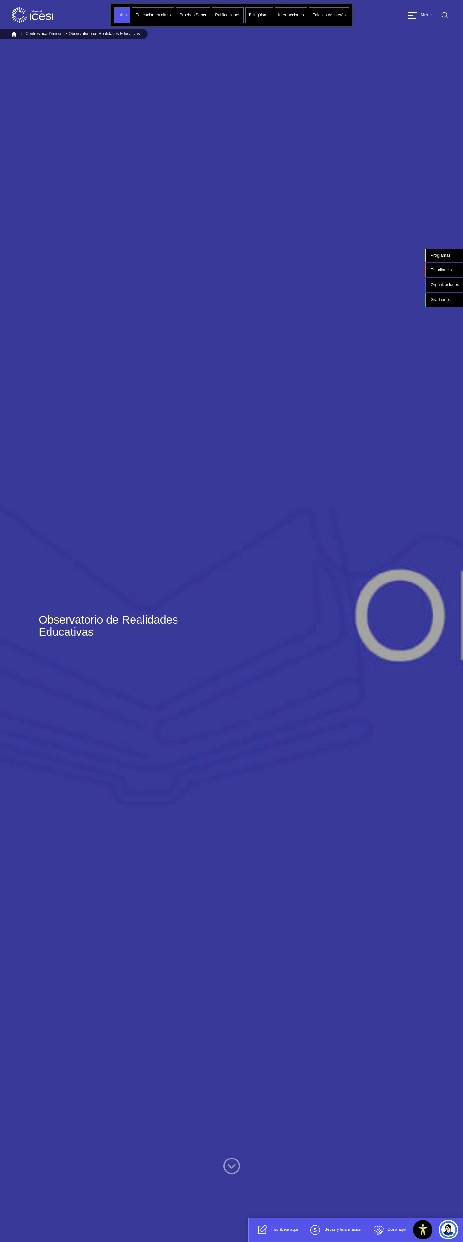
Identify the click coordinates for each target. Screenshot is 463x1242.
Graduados (440, 299)
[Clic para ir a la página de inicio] (32, 15)
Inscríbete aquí (276, 1229)
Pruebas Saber (192, 15)
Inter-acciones (291, 15)
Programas (440, 255)
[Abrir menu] (420, 15)
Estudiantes (441, 270)
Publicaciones (227, 15)
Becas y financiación (334, 1229)
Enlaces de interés (329, 15)
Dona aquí (388, 1229)
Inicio (122, 15)
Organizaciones (445, 285)
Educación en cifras (153, 15)
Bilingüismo (259, 15)
